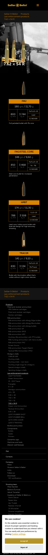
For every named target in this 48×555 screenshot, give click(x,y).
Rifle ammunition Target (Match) (20, 348)
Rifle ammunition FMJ (16, 343)
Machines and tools (14, 442)
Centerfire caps (13, 440)
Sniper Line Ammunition (17, 406)
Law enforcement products (16, 16)
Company (9, 462)
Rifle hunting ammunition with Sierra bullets (25, 340)
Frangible (11, 384)
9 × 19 (10, 387)
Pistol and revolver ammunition (19, 307)
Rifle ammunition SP (16, 329)
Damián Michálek (15, 514)
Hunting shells (13, 359)
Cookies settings (18, 534)
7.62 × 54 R (9, 19)
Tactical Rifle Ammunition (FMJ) (20, 351)
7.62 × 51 (11, 400)
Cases (10, 434)
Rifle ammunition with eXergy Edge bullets (24, 320)
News (9, 465)
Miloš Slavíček (12, 487)
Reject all (23, 547)
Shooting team (11, 484)
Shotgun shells (13, 354)
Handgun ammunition (16, 389)
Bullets (10, 431)
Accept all (24, 541)
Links (9, 470)
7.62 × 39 (11, 398)
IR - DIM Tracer (14, 381)
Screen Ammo (13, 345)
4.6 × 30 (11, 392)
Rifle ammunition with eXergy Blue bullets (24, 323)
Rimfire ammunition (15, 426)
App (7, 451)
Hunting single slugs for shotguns (21, 365)
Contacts (9, 457)
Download (11, 476)
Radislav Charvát (14, 506)
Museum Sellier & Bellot (16, 467)
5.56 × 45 (12, 395)
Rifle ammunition (13, 318)
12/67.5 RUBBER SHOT (16, 414)
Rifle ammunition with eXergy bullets (22, 326)
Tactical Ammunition (16, 409)
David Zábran (13, 497)
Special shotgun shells (16, 367)
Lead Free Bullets (14, 376)
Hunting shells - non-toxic (18, 362)
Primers (11, 436)
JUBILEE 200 (13, 356)
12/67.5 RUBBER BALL (16, 417)
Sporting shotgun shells (17, 370)
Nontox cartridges (15, 315)
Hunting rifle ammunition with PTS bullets (24, 337)
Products (25, 14)
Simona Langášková (16, 511)
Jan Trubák (12, 503)
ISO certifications (14, 478)
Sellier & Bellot (11, 14)
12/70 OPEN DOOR (15, 420)
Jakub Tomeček (13, 492)
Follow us (11, 473)
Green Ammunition (15, 378)
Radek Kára (12, 500)
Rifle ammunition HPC (16, 334)
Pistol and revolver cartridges (19, 312)
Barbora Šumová (13, 490)
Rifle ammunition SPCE (17, 331)
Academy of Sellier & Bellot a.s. (19, 495)
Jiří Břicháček (13, 508)
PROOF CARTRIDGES (15, 445)
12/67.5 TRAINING (15, 423)
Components (12, 428)
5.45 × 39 (11, 412)
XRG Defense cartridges (17, 309)
